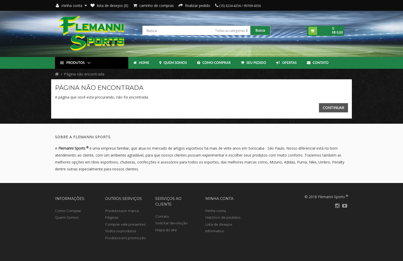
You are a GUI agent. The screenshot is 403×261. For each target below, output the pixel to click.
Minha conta (215, 211)
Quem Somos (173, 63)
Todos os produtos (120, 231)
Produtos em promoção (125, 238)
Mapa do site (166, 230)
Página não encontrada (84, 73)
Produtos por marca (122, 211)
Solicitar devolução (171, 223)
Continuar (333, 107)
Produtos (75, 63)
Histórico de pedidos (222, 217)
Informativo (214, 231)
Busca (260, 30)
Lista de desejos (218, 224)
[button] (325, 31)
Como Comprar (214, 63)
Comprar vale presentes (125, 224)
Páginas (111, 217)
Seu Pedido (253, 63)
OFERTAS (286, 63)
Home (141, 63)
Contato (317, 63)
